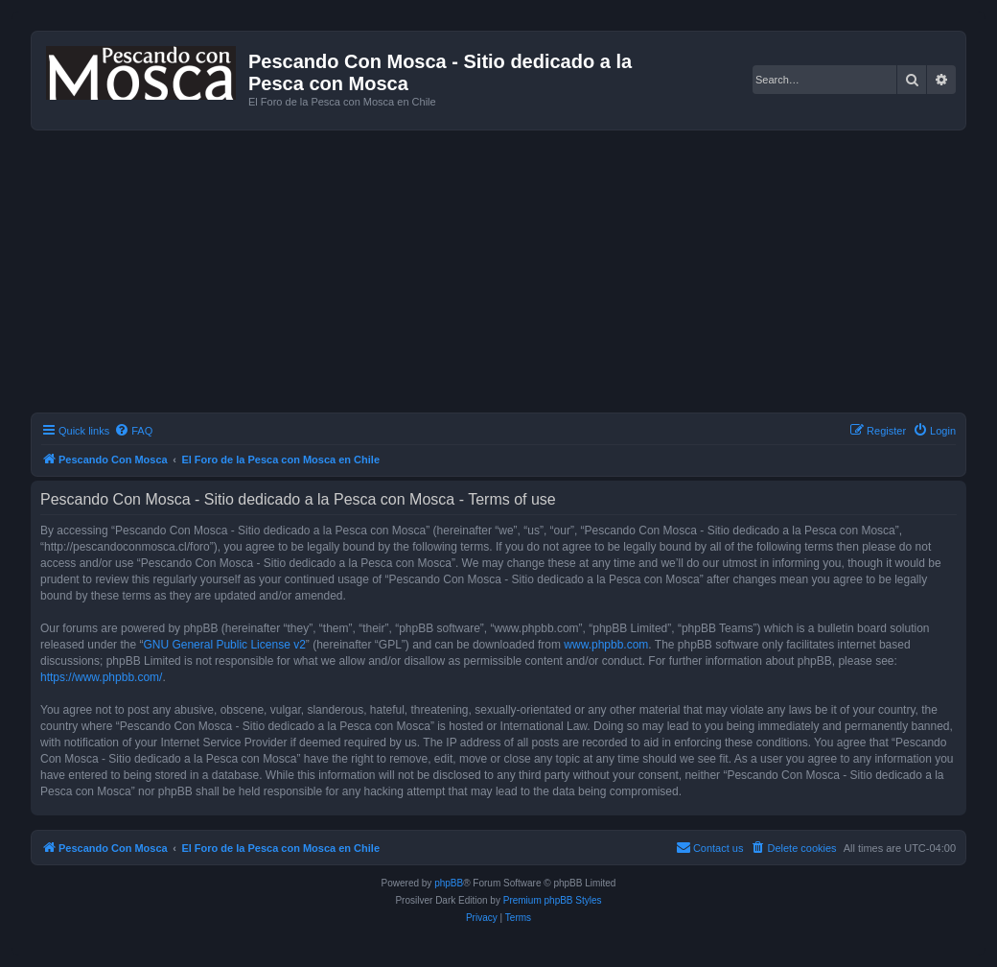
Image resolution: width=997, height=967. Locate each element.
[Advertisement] (514, 274)
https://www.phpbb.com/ (101, 677)
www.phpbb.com (606, 644)
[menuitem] (133, 430)
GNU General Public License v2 (224, 644)
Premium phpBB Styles (552, 900)
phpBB (448, 883)
